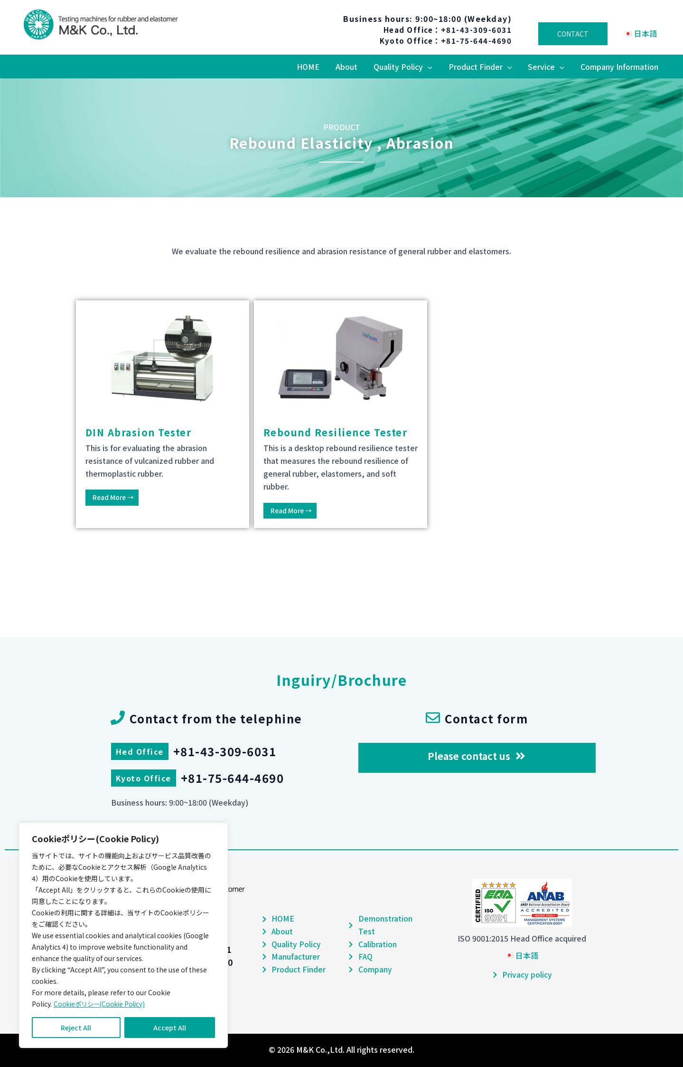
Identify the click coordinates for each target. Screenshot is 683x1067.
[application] (431, 66)
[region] (123, 935)
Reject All (76, 1027)
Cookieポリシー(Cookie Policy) (102, 1004)
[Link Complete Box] (162, 414)
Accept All (169, 1027)
